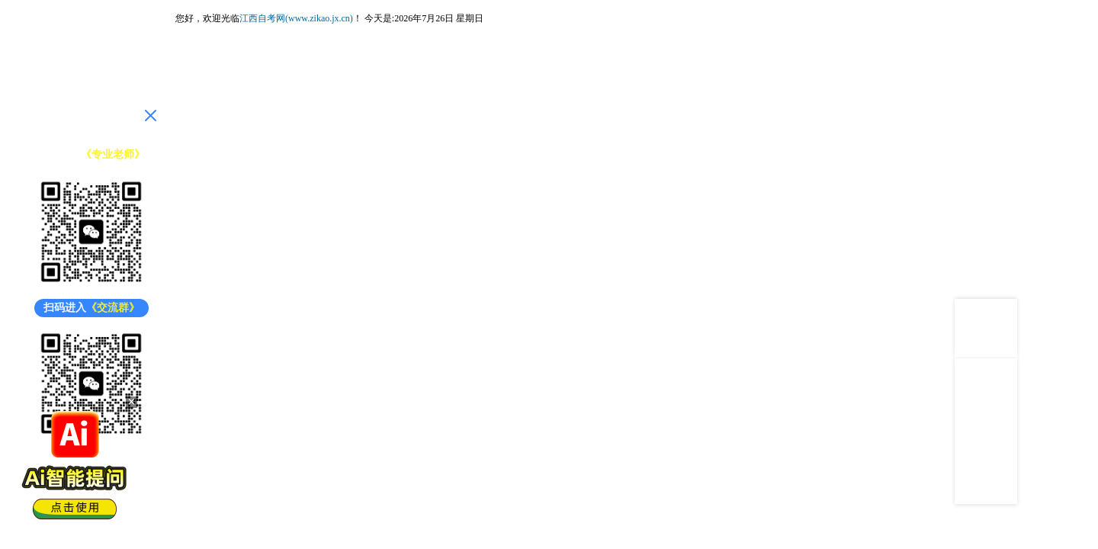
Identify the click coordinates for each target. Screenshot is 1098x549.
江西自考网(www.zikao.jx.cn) (296, 18)
